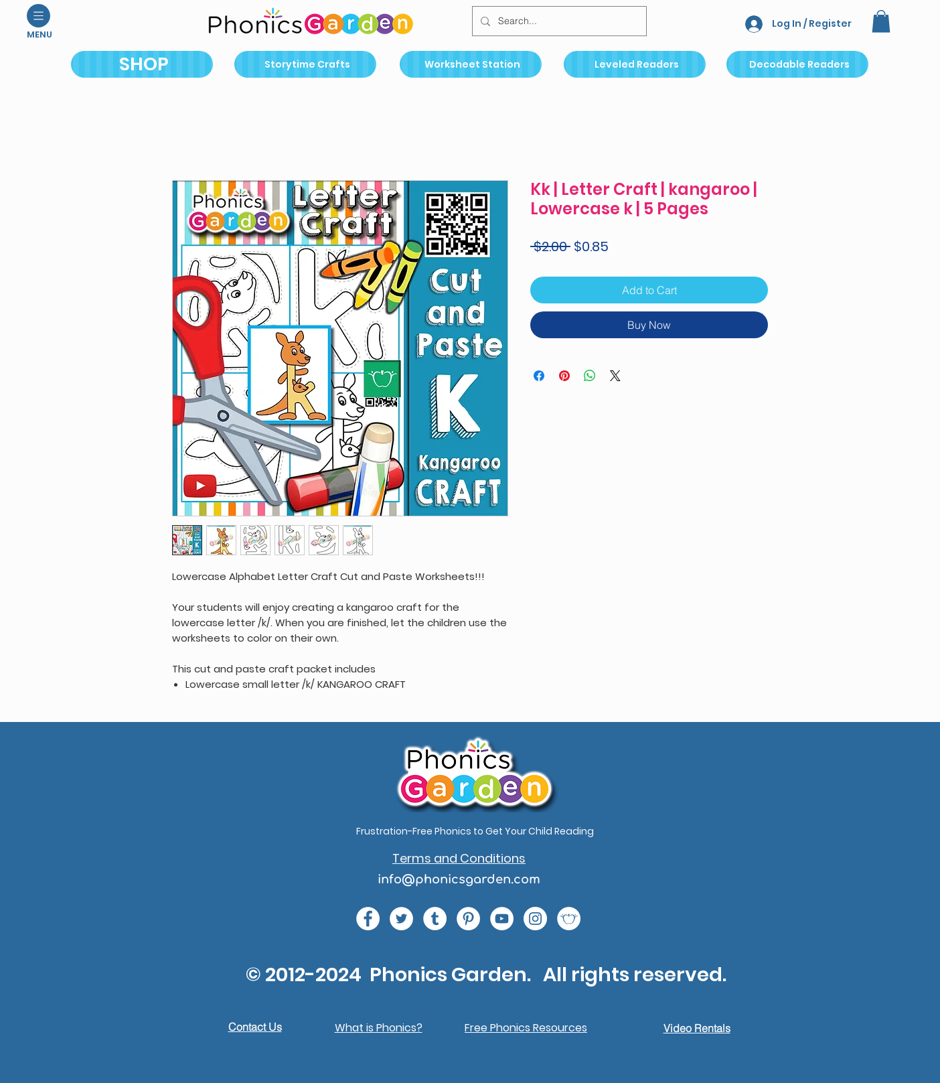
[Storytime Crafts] (305, 64)
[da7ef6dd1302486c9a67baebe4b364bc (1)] (535, 918)
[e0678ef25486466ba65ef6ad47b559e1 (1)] (368, 918)
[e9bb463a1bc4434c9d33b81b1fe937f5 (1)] (502, 918)
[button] (38, 15)
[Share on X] (615, 376)
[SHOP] (142, 64)
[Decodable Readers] (797, 64)
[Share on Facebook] (539, 376)
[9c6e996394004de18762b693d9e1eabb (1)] (435, 918)
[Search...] (558, 21)
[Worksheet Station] (471, 64)
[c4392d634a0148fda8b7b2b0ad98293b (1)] (401, 918)
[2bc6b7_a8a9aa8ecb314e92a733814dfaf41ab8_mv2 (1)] (568, 918)
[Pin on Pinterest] (564, 376)
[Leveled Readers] (635, 64)
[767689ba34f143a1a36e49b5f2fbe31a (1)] (468, 918)
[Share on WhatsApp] (590, 376)
